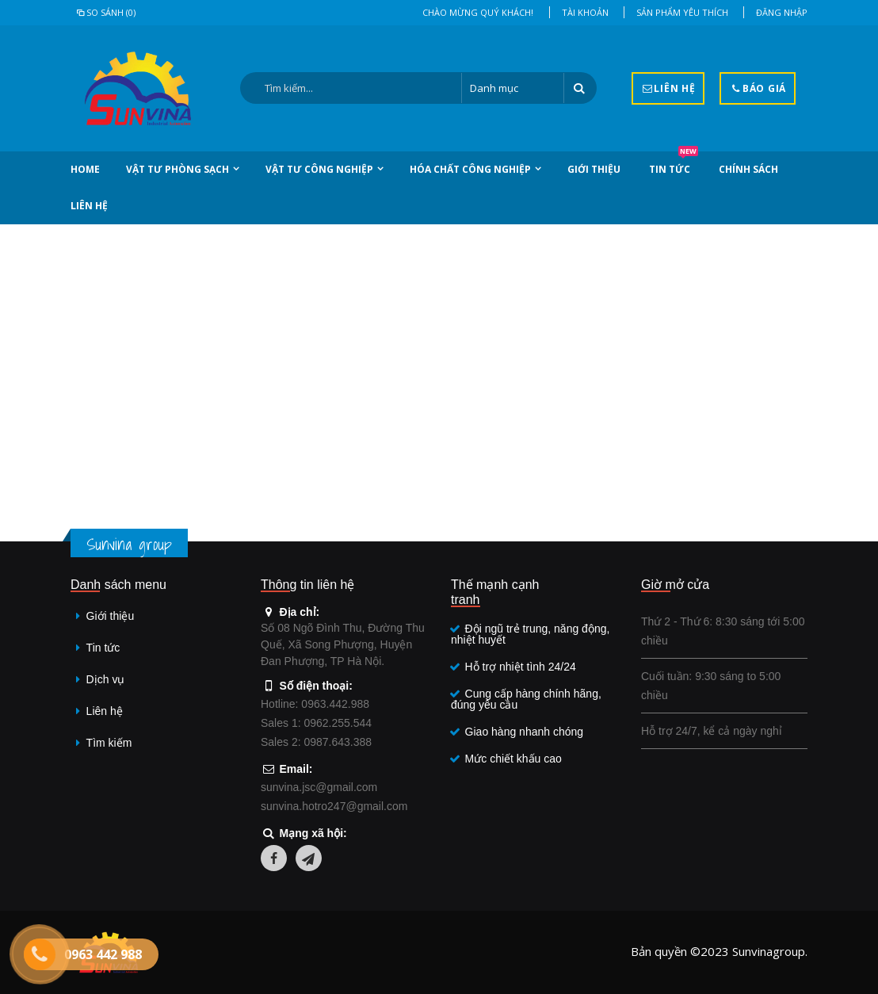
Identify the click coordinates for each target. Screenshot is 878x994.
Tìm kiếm (109, 742)
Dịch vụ (105, 679)
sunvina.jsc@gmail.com (319, 787)
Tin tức (673, 163)
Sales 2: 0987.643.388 (316, 742)
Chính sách (748, 169)
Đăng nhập (781, 12)
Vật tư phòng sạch (177, 169)
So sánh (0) (105, 12)
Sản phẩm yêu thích (682, 12)
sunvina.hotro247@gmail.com (334, 806)
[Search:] (351, 88)
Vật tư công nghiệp (319, 169)
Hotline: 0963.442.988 (315, 704)
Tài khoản (585, 12)
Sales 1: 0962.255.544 (316, 723)
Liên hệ (89, 205)
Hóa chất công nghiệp (470, 169)
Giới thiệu (593, 169)
